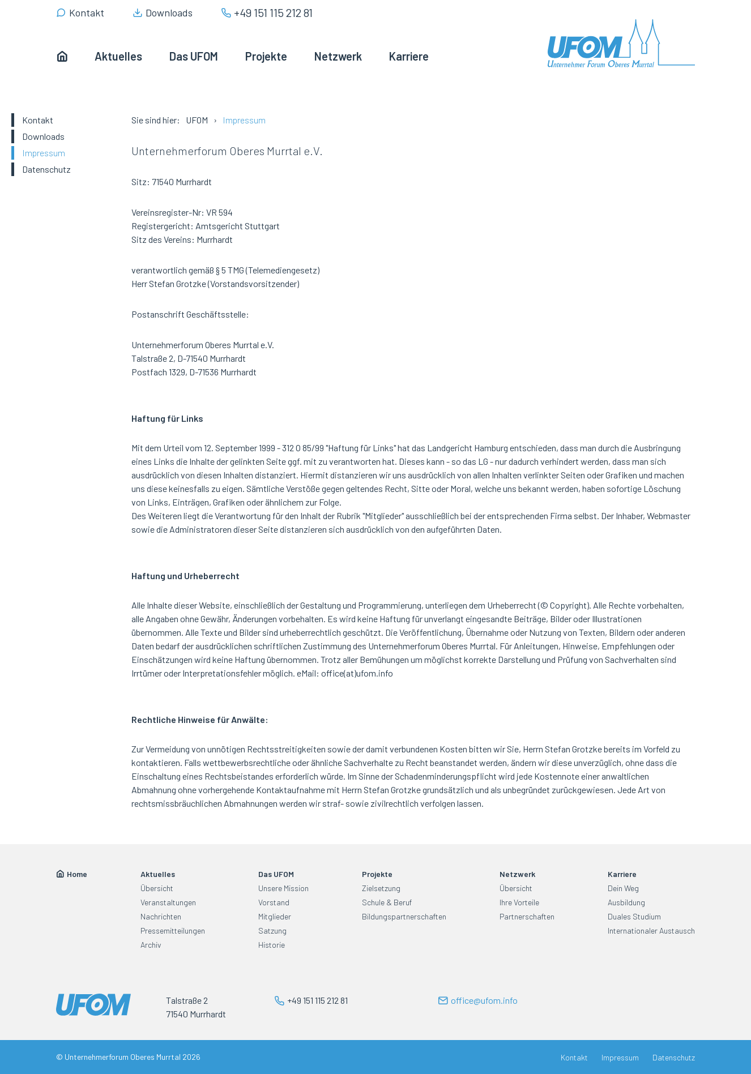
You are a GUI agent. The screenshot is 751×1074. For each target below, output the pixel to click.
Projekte (377, 874)
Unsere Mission (283, 888)
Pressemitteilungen (172, 930)
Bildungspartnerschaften (404, 916)
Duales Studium (634, 916)
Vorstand (273, 902)
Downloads (43, 136)
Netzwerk (517, 874)
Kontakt (37, 119)
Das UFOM (276, 874)
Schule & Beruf (387, 902)
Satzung (272, 930)
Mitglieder (274, 916)
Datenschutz (46, 169)
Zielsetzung (381, 888)
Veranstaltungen (168, 902)
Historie (271, 944)
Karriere (622, 874)
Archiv (150, 944)
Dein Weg (623, 888)
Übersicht (156, 888)
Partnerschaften (527, 916)
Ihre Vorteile (519, 902)
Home (77, 874)
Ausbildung (626, 902)
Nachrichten (160, 916)
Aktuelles (157, 874)
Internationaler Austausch (651, 930)
